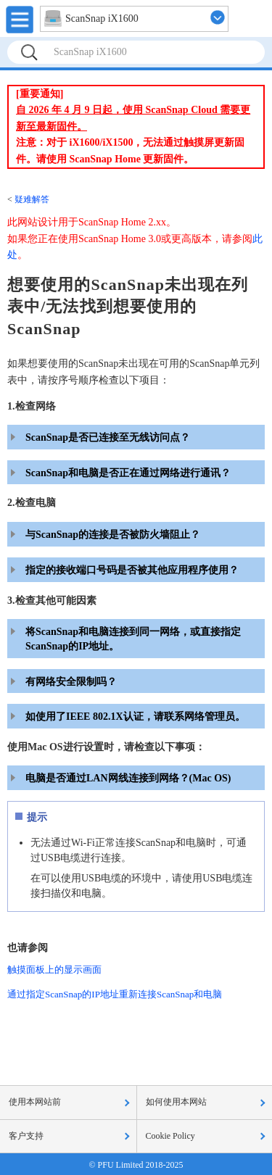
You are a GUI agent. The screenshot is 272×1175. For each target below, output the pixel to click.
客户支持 (26, 1136)
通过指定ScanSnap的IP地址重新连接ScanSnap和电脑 (114, 994)
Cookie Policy (170, 1136)
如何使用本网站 (176, 1102)
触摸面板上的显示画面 (54, 969)
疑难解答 (32, 199)
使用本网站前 (35, 1102)
